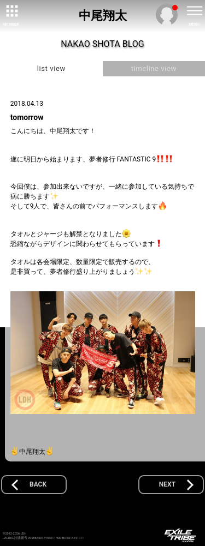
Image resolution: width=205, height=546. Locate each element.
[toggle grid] (11, 11)
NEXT (167, 484)
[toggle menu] (194, 11)
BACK (38, 484)
